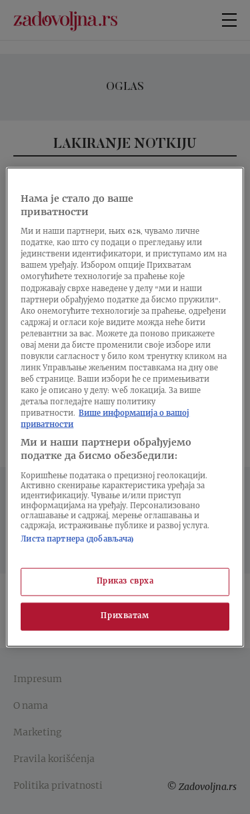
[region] (124, 407)
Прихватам (125, 615)
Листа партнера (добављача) (77, 539)
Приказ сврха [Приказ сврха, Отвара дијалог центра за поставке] (125, 582)
